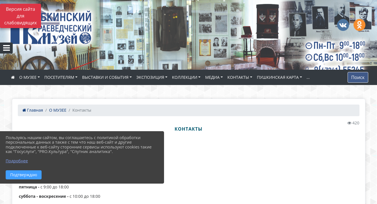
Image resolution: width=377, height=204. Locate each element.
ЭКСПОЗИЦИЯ (150, 77)
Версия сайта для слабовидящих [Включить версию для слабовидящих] (20, 16)
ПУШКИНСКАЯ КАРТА (278, 77)
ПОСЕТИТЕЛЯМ (59, 77)
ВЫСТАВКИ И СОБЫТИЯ (105, 77)
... (308, 77)
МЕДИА (212, 77)
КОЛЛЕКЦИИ (184, 77)
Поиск (358, 77)
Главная (32, 110)
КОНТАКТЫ (238, 77)
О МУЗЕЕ (27, 77)
